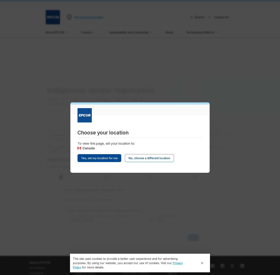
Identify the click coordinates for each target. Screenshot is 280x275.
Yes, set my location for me (99, 158)
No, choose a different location (149, 158)
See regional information (88, 17)
